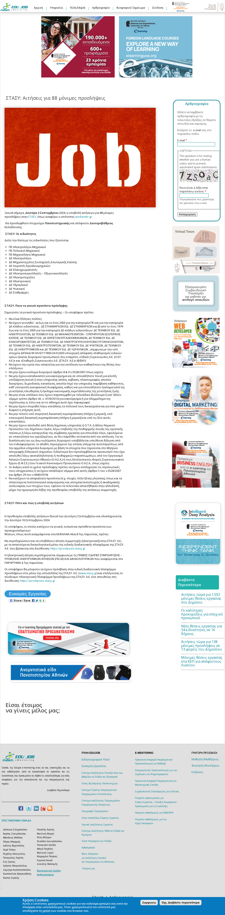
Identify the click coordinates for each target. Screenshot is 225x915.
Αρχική (38, 8)
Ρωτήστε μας (89, 868)
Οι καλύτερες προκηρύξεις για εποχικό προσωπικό (202, 614)
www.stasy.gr (88, 573)
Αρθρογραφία (101, 8)
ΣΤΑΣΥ (32, 217)
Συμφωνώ (149, 902)
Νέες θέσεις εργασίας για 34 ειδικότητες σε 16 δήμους (201, 630)
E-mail (182, 140)
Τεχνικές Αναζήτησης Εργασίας (97, 824)
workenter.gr (83, 217)
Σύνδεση (157, 8)
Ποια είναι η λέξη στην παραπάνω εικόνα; (193, 189)
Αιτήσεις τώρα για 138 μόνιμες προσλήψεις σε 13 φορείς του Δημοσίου (201, 645)
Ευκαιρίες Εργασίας (27, 593)
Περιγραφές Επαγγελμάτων (95, 811)
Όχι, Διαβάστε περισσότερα (180, 902)
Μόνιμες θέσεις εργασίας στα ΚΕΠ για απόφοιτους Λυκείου (201, 661)
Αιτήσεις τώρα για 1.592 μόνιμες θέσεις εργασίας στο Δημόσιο (201, 598)
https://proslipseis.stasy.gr (67, 548)
